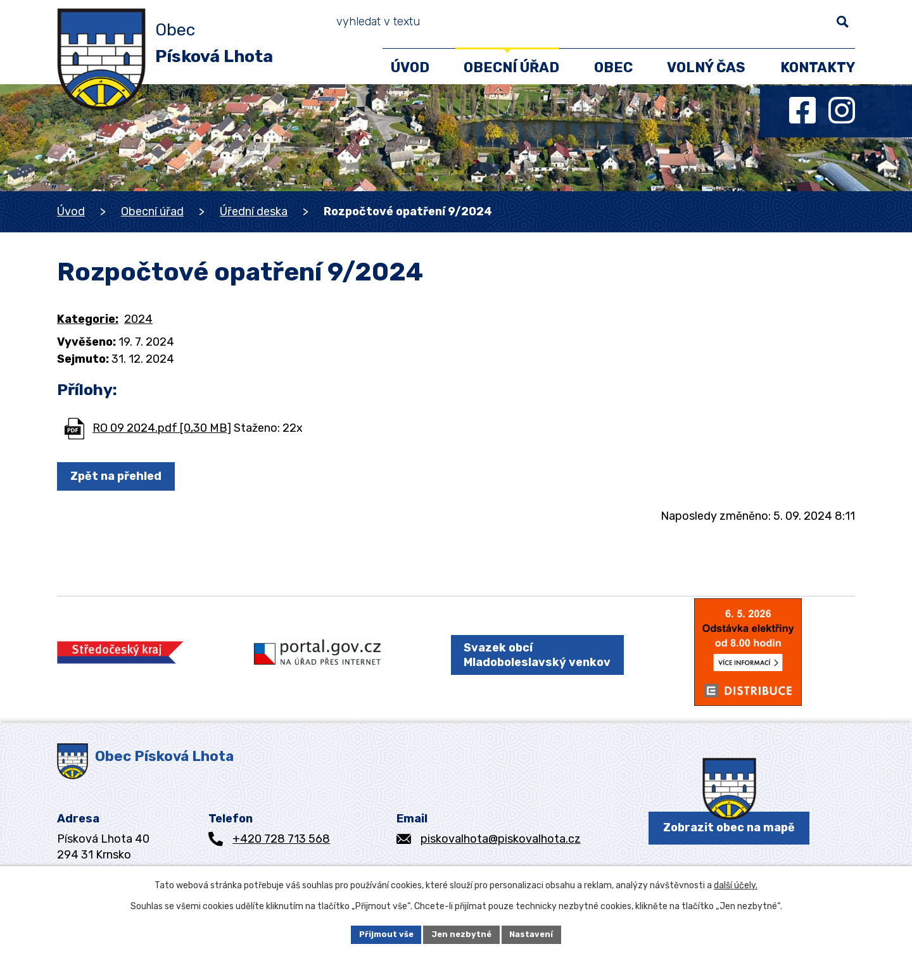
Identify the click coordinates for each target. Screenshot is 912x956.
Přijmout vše (381, 933)
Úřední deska (254, 211)
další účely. (735, 883)
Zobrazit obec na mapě (729, 846)
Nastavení (536, 933)
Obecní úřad (152, 211)
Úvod (71, 211)
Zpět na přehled (119, 476)
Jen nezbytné (461, 933)
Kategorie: (87, 319)
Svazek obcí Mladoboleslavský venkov (528, 664)
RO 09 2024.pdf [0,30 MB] (161, 428)
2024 (138, 319)
